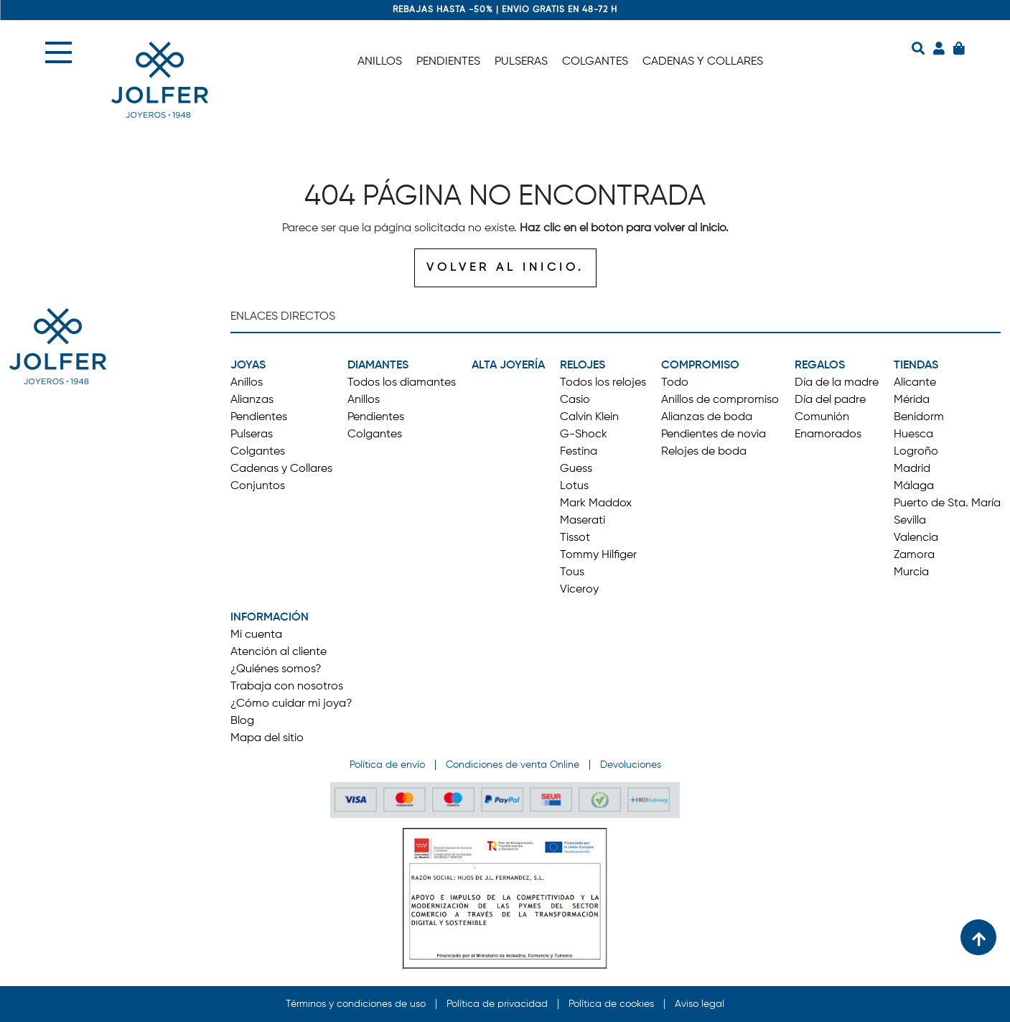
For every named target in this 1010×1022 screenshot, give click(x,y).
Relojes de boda (704, 451)
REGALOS (820, 365)
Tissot (575, 538)
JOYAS (248, 365)
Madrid (912, 469)
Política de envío (387, 765)
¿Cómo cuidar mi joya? (291, 704)
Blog (242, 721)
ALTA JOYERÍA (508, 365)
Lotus (574, 486)
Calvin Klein (589, 417)
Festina (578, 451)
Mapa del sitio (267, 738)
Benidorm (919, 417)
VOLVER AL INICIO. (505, 268)
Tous (572, 572)
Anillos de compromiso (720, 400)
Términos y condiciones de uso (356, 1004)
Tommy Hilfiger (598, 555)
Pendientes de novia (713, 434)
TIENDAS (916, 365)
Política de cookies (611, 1004)
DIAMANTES (377, 365)
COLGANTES (595, 62)
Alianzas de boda (706, 417)
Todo (674, 383)
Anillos (246, 383)
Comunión (822, 417)
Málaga (914, 486)
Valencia (916, 538)
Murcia (911, 572)
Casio (575, 400)
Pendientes (258, 417)
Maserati (582, 520)
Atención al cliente (278, 652)
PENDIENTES (448, 62)
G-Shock (583, 434)
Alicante (915, 383)
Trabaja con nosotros (286, 686)
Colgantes (257, 451)
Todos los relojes (603, 383)
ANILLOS (379, 62)
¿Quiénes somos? (276, 669)
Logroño (916, 451)
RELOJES (582, 365)
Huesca (913, 434)
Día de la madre (837, 383)
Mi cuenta (256, 635)
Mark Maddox (596, 503)
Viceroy (579, 589)
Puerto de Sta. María (947, 503)
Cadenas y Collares (281, 469)
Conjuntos (257, 486)
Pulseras (251, 434)
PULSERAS (521, 62)
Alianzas (251, 400)
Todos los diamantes (401, 383)
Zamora (914, 555)
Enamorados (828, 434)
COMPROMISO (700, 365)
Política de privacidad (497, 1004)
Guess (576, 469)
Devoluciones (630, 765)
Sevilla (910, 520)
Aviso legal (699, 1004)
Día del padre (830, 400)
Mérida (912, 400)
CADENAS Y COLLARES (702, 62)
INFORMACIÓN (269, 617)
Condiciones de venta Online (512, 765)
